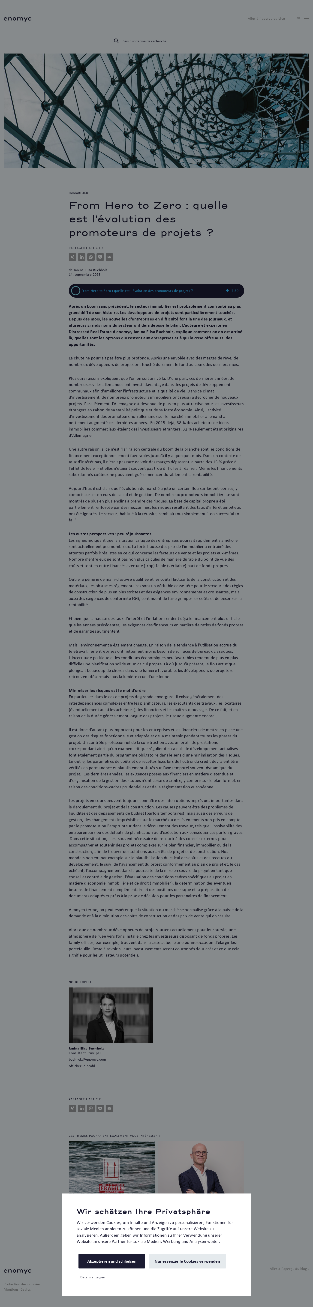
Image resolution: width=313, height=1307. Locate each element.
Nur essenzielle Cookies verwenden (187, 1261)
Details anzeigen (92, 1277)
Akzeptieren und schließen (111, 1261)
